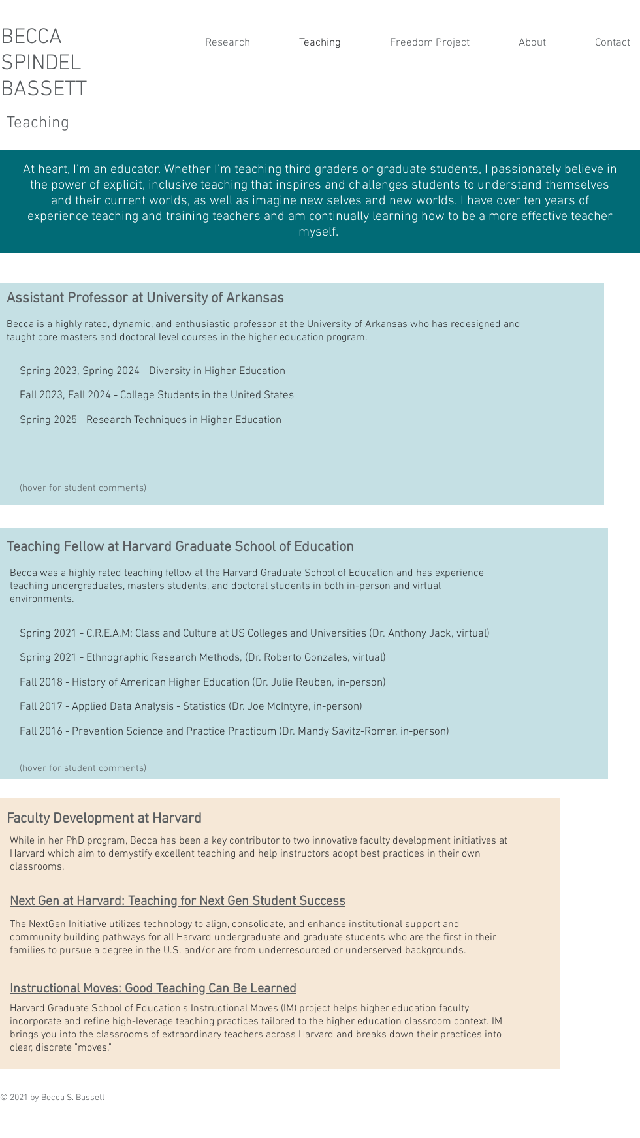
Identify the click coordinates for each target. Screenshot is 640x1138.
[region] (302, 394)
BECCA (31, 38)
